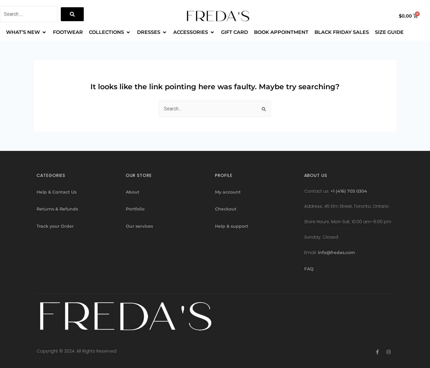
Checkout (225, 209)
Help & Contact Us (57, 192)
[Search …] (29, 14)
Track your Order (55, 226)
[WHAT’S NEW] (26, 32)
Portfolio (135, 209)
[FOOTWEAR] (68, 32)
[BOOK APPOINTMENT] (281, 32)
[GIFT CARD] (234, 32)
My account (228, 192)
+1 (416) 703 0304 (349, 191)
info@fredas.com (336, 253)
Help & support (231, 226)
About (132, 192)
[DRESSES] (152, 32)
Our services (139, 226)
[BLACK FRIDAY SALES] (341, 32)
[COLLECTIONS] (110, 32)
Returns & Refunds (57, 209)
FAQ (309, 269)
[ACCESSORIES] (194, 32)
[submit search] (72, 14)
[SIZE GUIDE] (389, 32)
